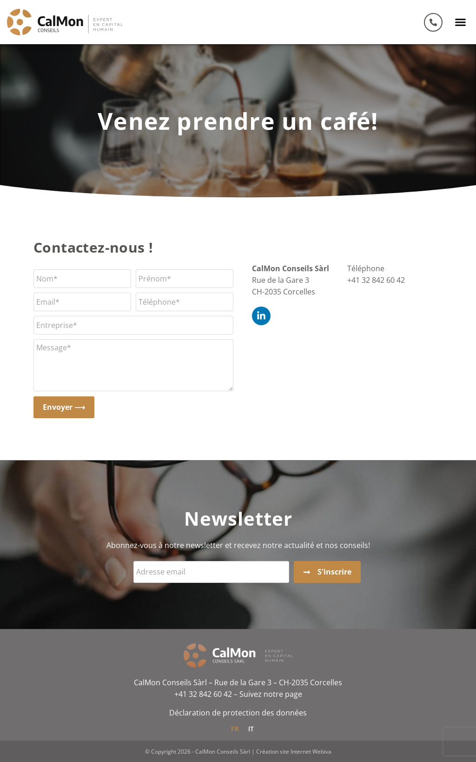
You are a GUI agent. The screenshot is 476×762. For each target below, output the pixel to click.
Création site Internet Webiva (293, 751)
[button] (460, 22)
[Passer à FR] (235, 728)
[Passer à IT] (251, 728)
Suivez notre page (270, 694)
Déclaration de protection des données (238, 713)
